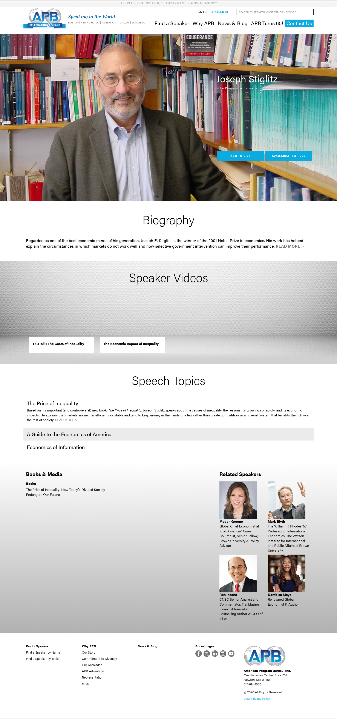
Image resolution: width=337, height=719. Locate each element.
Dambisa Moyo (279, 594)
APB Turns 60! (267, 23)
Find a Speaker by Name (43, 652)
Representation (92, 677)
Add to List (240, 156)
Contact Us (299, 23)
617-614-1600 (219, 12)
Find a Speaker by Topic (42, 659)
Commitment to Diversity (99, 659)
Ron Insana (228, 594)
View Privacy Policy (257, 699)
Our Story (88, 652)
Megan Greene (231, 521)
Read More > (290, 246)
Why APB (203, 23)
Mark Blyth (276, 521)
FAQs (85, 684)
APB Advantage (93, 671)
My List (203, 12)
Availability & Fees (288, 156)
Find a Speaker (172, 23)
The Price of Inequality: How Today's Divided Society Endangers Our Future (65, 492)
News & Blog (233, 23)
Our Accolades (92, 665)
